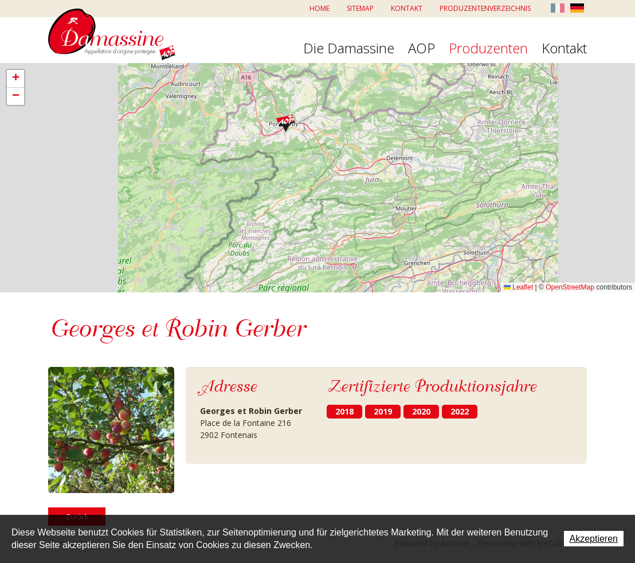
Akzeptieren (594, 539)
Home (319, 8)
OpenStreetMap (570, 287)
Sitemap (360, 8)
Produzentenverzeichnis (485, 8)
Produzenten (488, 48)
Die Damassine (348, 48)
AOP (421, 48)
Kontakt (406, 8)
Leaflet (518, 287)
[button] (285, 123)
